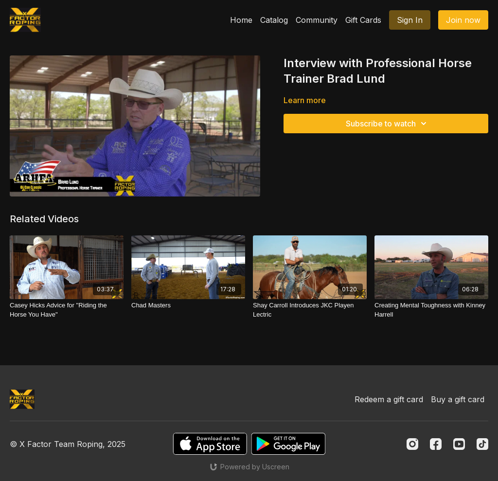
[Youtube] (459, 444)
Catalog (274, 20)
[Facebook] (436, 444)
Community (317, 20)
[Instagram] (412, 444)
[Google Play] (288, 444)
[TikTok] (482, 444)
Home (241, 20)
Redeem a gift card (389, 399)
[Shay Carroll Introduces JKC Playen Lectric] (310, 310)
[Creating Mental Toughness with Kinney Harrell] (431, 310)
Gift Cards (363, 20)
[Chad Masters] (188, 305)
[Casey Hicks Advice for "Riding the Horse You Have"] (67, 310)
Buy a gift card (457, 399)
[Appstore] (210, 444)
